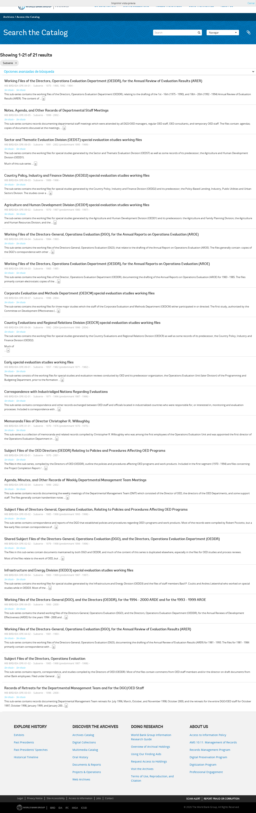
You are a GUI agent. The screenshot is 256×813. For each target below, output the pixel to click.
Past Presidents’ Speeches (31, 750)
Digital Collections (84, 742)
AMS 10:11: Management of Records (213, 742)
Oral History (80, 757)
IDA (60, 807)
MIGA (75, 807)
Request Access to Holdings (149, 761)
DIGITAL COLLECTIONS (136, 6)
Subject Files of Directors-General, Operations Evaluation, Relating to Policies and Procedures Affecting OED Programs (96, 510)
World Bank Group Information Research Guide (151, 737)
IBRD (52, 807)
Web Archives (81, 779)
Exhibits (19, 735)
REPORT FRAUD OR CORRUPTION (221, 798)
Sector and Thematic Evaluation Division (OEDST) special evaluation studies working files (73, 140)
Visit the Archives (142, 769)
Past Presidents (24, 742)
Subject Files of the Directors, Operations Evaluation (44, 659)
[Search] (177, 32)
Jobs (98, 798)
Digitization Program (203, 764)
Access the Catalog (28, 17)
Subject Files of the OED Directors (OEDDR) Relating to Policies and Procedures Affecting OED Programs (84, 451)
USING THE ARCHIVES (201, 6)
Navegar (223, 32)
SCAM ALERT (193, 798)
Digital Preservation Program (208, 757)
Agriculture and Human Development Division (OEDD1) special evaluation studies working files (76, 205)
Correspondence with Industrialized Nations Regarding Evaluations (56, 392)
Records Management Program (210, 750)
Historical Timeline (26, 757)
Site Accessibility (56, 798)
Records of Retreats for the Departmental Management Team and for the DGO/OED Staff (74, 688)
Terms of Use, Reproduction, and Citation (152, 778)
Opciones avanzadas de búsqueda (29, 71)
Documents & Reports (86, 764)
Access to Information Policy (208, 735)
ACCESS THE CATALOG (169, 6)
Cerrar (251, 3)
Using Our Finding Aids (146, 754)
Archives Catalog (83, 735)
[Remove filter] (16, 63)
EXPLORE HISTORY (105, 6)
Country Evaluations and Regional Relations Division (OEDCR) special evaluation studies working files (82, 323)
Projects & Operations (86, 772)
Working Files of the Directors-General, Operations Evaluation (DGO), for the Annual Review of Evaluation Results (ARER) (97, 629)
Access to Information (80, 798)
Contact (109, 798)
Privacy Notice (35, 798)
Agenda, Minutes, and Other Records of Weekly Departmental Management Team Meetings (75, 480)
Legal (20, 798)
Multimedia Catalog (85, 750)
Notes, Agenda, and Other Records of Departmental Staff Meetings (56, 110)
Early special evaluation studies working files (39, 362)
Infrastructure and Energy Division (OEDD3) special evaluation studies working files (68, 570)
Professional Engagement (206, 772)
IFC (67, 807)
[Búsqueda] (199, 32)
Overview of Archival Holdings (150, 746)
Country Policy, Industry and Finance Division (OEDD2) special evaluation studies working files (77, 176)
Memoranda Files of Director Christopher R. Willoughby (47, 421)
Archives (8, 17)
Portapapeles (248, 32)
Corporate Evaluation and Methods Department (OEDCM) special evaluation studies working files (79, 293)
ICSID (84, 807)
